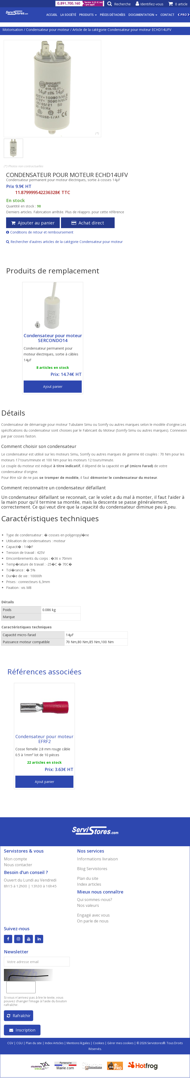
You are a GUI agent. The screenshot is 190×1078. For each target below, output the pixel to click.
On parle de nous (93, 921)
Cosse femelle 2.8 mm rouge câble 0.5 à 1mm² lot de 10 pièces (42, 752)
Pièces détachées (112, 15)
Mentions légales (78, 1043)
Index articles (89, 884)
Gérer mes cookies (120, 1043)
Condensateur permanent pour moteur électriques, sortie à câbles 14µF (51, 354)
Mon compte (15, 859)
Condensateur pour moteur (47, 29)
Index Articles (54, 1043)
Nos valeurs (88, 905)
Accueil (51, 15)
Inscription (22, 1030)
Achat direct (87, 223)
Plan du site (87, 878)
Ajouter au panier (33, 223)
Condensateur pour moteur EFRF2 (44, 739)
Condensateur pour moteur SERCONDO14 (53, 338)
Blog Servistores (92, 868)
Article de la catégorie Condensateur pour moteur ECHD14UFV (121, 29)
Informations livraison (97, 859)
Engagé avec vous (93, 915)
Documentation (143, 15)
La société (68, 15)
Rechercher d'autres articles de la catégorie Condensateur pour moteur (64, 241)
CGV (10, 1043)
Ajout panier (52, 386)
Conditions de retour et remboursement (39, 232)
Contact (167, 15)
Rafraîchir (18, 1016)
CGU (19, 1043)
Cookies (98, 1043)
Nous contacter (18, 864)
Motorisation (12, 29)
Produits (88, 15)
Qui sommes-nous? (94, 899)
